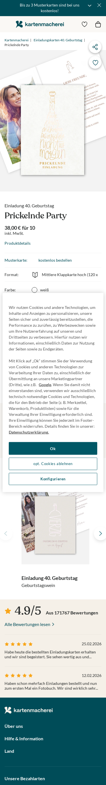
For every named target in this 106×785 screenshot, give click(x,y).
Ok (53, 448)
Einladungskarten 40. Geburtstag (58, 40)
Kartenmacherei (17, 40)
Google (45, 384)
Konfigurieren (53, 479)
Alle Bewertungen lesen (27, 624)
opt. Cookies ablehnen (53, 464)
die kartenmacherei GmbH (40, 24)
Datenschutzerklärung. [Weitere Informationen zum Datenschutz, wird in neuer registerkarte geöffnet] (29, 431)
